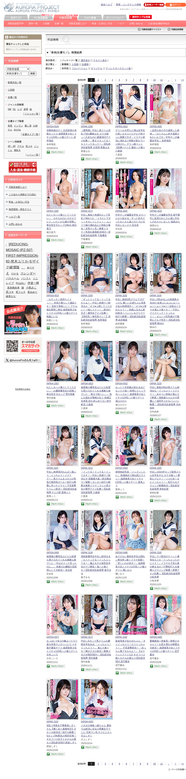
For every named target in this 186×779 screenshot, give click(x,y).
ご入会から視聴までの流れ (22, 194)
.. (168, 80)
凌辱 (26, 109)
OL (14, 109)
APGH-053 (52, 295)
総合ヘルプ (106, 4)
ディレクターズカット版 (118, 68)
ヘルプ (120, 23)
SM (9, 109)
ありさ (30, 267)
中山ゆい (21, 283)
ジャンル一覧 (31, 113)
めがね (17, 129)
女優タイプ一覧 (30, 134)
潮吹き (17, 150)
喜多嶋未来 (13, 287)
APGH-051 (121, 383)
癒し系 (28, 125)
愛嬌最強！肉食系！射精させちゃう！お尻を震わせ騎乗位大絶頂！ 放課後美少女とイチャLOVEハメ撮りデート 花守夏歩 (165, 648)
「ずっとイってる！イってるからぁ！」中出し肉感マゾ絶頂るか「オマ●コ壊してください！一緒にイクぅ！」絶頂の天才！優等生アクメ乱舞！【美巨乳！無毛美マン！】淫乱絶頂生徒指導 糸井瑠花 (96, 309)
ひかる (15, 273)
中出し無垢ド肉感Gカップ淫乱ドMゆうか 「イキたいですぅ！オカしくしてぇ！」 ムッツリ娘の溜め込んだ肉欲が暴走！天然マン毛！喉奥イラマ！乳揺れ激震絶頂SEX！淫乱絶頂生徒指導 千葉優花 (96, 225)
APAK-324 (155, 295)
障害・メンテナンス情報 (128, 4)
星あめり (32, 292)
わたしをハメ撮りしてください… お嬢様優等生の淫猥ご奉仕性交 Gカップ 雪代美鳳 (61, 390)
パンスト (26, 278)
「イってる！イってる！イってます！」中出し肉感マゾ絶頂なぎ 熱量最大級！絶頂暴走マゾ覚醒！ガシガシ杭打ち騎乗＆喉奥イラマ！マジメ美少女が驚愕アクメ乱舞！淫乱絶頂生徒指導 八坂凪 (96, 482)
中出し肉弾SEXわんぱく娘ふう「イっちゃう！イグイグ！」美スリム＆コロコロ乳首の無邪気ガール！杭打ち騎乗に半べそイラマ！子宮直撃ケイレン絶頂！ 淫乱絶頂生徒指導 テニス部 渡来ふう (61, 482)
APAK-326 (87, 295)
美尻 (10, 125)
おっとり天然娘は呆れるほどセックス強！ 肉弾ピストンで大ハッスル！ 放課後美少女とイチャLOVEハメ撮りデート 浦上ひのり (130, 394)
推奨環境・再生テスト (20, 209)
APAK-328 (87, 126)
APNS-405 (155, 126)
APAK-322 (52, 468)
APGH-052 (87, 383)
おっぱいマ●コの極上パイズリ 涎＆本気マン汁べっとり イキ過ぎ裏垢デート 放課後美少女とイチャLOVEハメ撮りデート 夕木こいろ (62, 648)
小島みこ (31, 287)
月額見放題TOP (16, 23)
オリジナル (96, 68)
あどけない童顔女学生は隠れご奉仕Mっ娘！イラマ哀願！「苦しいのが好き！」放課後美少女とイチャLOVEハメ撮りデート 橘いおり (131, 563)
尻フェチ (21, 292)
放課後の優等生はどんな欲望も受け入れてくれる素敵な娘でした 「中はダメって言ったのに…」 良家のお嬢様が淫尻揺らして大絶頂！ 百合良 (61, 563)
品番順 (85, 64)
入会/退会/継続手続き (159, 23)
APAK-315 (52, 721)
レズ (19, 109)
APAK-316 (121, 637)
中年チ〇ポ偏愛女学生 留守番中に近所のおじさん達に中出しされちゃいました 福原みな (165, 218)
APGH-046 (155, 637)
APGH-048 (121, 552)
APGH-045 (87, 721)
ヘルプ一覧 (14, 216)
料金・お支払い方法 (102, 23)
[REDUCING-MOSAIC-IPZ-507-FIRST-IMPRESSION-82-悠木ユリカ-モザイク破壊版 (22, 255)
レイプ (10, 283)
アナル (20, 146)
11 (161, 80)
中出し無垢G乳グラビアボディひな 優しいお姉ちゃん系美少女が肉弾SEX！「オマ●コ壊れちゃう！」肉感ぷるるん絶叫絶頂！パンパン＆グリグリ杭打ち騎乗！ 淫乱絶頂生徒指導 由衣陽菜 (130, 309)
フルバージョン (80, 68)
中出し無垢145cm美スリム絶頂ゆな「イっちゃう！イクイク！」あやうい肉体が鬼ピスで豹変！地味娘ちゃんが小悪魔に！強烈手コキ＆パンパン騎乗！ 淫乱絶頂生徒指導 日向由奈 (165, 397)
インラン (18, 125)
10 (154, 80)
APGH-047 (52, 637)
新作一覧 (33, 23)
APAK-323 (155, 383)
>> (182, 80)
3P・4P (12, 146)
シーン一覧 (32, 154)
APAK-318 (155, 552)
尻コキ (29, 146)
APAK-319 (87, 552)
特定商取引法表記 (22, 389)
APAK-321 (87, 468)
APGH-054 (52, 126)
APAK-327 (87, 211)
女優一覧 (59, 23)
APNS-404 (121, 211)
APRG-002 (121, 126)
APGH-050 (121, 468)
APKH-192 (52, 383)
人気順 (46, 23)
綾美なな (11, 296)
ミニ (35, 278)
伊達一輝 (33, 283)
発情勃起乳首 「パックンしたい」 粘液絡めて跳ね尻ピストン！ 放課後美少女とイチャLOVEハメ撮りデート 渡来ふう (130, 479)
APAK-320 (155, 468)
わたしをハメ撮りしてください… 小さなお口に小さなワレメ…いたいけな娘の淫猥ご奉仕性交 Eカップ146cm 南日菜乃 (61, 222)
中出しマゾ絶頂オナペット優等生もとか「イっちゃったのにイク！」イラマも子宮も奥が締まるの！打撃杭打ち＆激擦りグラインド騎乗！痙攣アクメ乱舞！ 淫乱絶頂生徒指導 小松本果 (165, 566)
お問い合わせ (136, 23)
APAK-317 (87, 637)
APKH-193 (52, 211)
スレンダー (28, 273)
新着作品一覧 (14, 82)
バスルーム (12, 278)
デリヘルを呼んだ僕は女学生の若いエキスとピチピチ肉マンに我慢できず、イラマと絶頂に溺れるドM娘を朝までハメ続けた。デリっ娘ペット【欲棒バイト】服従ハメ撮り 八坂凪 (130, 140)
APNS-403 (155, 211)
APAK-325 (121, 295)
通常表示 (85, 60)
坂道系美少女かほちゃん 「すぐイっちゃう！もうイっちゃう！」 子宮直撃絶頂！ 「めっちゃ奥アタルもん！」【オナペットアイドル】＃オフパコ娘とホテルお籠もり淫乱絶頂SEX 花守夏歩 (130, 651)
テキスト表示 (100, 60)
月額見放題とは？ (78, 23)
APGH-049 (52, 552)
